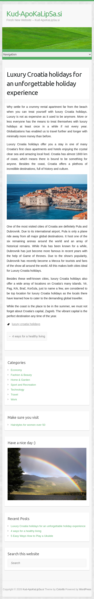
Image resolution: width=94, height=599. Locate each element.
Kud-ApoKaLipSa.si (34, 13)
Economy (16, 370)
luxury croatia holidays (26, 324)
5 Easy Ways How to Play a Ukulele (32, 535)
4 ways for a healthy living (27, 336)
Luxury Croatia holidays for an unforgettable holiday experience (48, 526)
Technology (17, 389)
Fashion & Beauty (21, 374)
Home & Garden (20, 379)
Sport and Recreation (23, 384)
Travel (14, 394)
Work (14, 399)
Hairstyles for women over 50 (28, 424)
